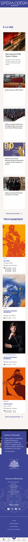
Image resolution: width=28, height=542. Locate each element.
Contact (14, 520)
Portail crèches (13, 488)
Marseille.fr (24, 539)
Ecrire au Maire (14, 526)
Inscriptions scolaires (13, 486)
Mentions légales (14, 523)
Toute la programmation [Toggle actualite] (12, 417)
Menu (14, 539)
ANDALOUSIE (7, 404)
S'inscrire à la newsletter (14, 529)
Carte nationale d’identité (13, 492)
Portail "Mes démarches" (13, 482)
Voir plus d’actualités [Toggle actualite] (12, 213)
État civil (13, 493)
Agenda (18, 539)
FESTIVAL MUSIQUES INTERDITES (10, 311)
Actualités (9, 539)
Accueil (3, 539)
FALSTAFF (6, 261)
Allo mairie (13, 484)
